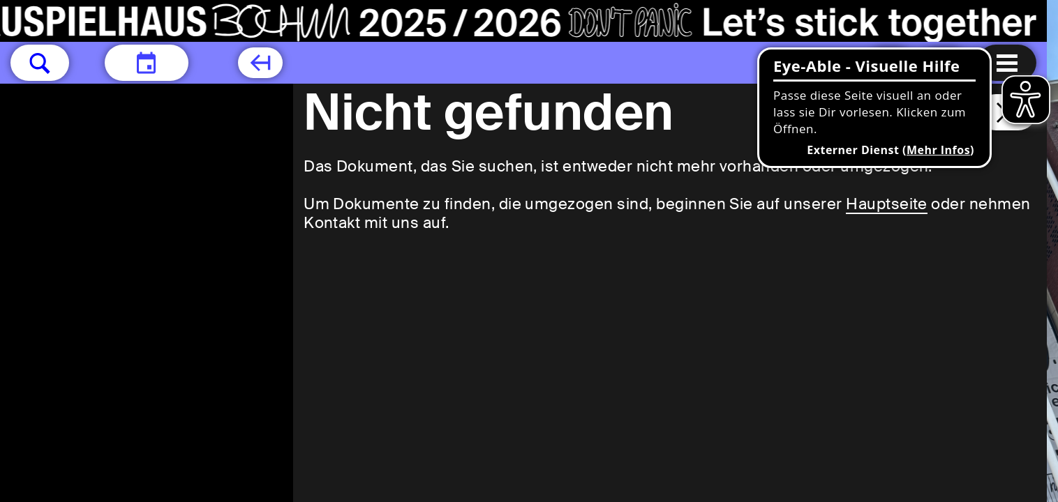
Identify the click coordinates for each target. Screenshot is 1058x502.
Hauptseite (886, 204)
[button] (39, 63)
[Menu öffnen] (1007, 63)
